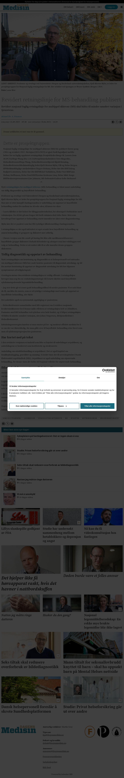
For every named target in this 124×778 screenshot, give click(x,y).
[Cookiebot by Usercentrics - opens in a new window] (104, 370)
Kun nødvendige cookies (26, 406)
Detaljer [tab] (62, 378)
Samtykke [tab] (25, 378)
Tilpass (62, 406)
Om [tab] (98, 378)
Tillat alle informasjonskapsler (97, 406)
